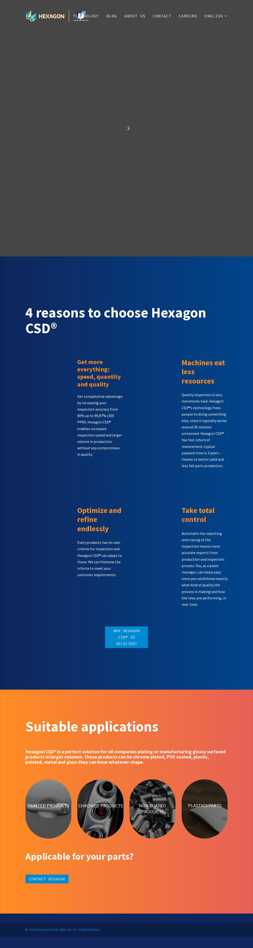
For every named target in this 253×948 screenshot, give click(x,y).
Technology (86, 16)
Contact (162, 16)
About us (134, 16)
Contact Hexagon (47, 879)
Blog (111, 16)
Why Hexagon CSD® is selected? (127, 637)
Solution (54, 16)
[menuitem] (216, 23)
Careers (188, 16)
